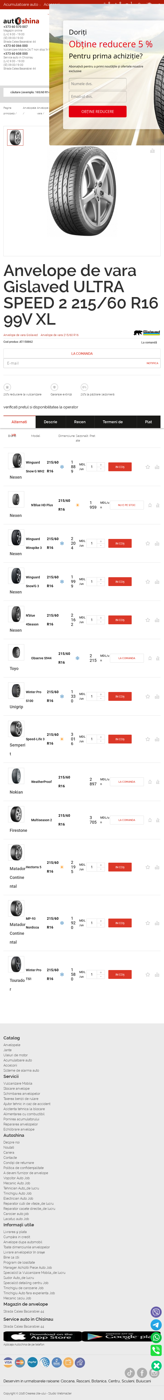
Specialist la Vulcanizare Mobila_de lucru (34, 1273)
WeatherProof (41, 782)
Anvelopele (11, 1045)
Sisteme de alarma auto (24, 13)
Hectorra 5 (33, 867)
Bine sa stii (11, 1257)
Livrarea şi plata (15, 1232)
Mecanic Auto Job (16, 1183)
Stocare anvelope (16, 1088)
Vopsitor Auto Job (16, 1178)
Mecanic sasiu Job (17, 1298)
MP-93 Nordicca (32, 923)
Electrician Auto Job (18, 1198)
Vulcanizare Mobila (17, 1083)
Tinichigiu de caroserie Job (23, 1288)
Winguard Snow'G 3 (33, 581)
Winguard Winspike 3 (34, 543)
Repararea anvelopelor (20, 1124)
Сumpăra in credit (16, 1237)
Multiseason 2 (41, 820)
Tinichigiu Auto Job (17, 1193)
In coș (120, 467)
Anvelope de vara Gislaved (20, 335)
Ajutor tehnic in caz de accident (26, 1104)
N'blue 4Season (32, 620)
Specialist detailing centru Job (26, 1283)
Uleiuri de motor (15, 1055)
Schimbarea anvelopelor (21, 1094)
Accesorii (10, 1065)
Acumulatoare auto (20, 4)
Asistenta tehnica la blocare (24, 1109)
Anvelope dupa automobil (22, 1242)
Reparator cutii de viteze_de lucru (28, 1203)
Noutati (8, 1147)
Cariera (8, 1152)
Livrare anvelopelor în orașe (24, 1252)
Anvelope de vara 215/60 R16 (60, 335)
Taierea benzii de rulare (20, 1099)
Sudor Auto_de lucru (18, 1278)
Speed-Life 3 (35, 739)
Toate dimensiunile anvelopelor (26, 1247)
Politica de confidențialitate (23, 1168)
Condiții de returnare (18, 1163)
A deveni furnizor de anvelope (25, 1173)
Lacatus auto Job (16, 1219)
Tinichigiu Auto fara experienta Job (29, 1293)
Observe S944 (41, 658)
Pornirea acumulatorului (21, 1119)
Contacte (10, 1158)
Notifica (152, 363)
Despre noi (11, 1142)
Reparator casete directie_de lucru (29, 1209)
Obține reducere (98, 111)
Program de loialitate (19, 1262)
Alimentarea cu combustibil (24, 1114)
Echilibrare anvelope (18, 1129)
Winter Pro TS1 (33, 974)
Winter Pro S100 (33, 696)
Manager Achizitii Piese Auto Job (27, 1267)
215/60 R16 (53, 466)
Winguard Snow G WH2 (35, 467)
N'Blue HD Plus (42, 505)
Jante (7, 1050)
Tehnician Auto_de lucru (21, 1188)
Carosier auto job (16, 1214)
